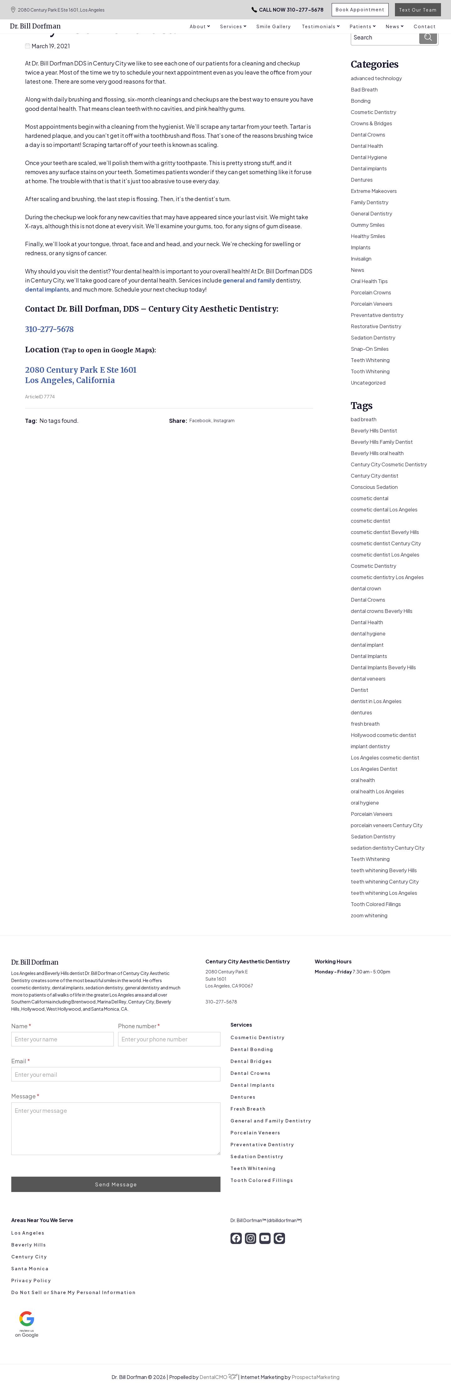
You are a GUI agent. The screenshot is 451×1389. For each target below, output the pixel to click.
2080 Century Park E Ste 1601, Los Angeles (57, 10)
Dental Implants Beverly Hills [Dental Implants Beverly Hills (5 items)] (383, 667)
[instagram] (250, 1238)
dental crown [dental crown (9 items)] (366, 588)
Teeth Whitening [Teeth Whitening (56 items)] (370, 859)
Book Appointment (359, 10)
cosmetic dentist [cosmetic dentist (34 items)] (370, 520)
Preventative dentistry (377, 315)
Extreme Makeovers (374, 191)
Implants (361, 247)
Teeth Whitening (370, 360)
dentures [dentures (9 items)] (361, 712)
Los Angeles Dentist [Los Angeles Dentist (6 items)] (374, 768)
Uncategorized (368, 382)
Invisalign (361, 258)
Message (25, 1096)
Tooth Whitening (370, 371)
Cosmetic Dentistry (373, 112)
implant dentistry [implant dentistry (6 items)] (370, 746)
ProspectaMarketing (316, 1377)
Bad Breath (364, 89)
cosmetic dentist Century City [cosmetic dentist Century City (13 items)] (386, 543)
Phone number (139, 1025)
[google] (279, 1238)
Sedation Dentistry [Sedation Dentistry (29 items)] (373, 836)
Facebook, (201, 420)
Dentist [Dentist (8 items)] (359, 690)
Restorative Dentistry (376, 326)
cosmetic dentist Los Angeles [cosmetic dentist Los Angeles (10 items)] (385, 554)
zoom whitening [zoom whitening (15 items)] (369, 915)
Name (21, 1025)
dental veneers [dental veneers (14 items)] (368, 678)
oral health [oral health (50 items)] (363, 780)
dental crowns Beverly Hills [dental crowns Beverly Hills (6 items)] (381, 611)
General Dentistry (371, 213)
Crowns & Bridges (371, 123)
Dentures (362, 179)
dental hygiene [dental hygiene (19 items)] (368, 633)
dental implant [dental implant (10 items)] (367, 644)
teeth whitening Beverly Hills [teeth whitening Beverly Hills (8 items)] (384, 870)
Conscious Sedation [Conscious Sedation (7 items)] (374, 487)
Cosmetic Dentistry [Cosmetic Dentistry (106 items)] (373, 565)
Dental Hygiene (369, 157)
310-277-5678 (277, 9)
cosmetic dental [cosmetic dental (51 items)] (369, 498)
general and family (249, 280)
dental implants (47, 289)
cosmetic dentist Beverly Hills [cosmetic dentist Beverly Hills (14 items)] (385, 532)
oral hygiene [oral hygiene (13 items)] (365, 802)
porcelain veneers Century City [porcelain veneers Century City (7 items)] (386, 825)
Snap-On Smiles (370, 348)
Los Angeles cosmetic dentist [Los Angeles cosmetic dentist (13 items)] (385, 757)
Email (20, 1061)
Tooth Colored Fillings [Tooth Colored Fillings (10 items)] (376, 904)
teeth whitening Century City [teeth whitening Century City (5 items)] (385, 881)
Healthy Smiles (368, 236)
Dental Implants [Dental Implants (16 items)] (369, 656)
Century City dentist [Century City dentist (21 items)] (374, 475)
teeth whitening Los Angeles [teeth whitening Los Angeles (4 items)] (384, 892)
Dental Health (367, 146)
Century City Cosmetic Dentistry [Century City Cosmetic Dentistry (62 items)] (389, 464)
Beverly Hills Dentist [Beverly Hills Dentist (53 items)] (374, 430)
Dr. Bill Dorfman (35, 26)
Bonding (361, 100)
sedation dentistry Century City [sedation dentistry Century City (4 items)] (387, 847)
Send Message (116, 1184)
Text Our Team (418, 10)
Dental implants (369, 168)
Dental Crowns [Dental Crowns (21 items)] (368, 599)
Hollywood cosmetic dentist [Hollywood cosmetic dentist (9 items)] (383, 735)
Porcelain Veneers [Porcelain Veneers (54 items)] (371, 814)
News (357, 270)
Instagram (224, 420)
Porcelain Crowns (371, 292)
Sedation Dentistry (373, 337)
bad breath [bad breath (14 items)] (363, 419)
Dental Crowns (368, 134)
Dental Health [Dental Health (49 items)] (367, 622)
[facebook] (236, 1238)
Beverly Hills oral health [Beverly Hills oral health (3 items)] (377, 453)
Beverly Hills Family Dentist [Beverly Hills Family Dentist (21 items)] (382, 441)
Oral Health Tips (369, 281)
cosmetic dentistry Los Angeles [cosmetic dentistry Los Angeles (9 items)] (387, 577)
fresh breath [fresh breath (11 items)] (365, 723)
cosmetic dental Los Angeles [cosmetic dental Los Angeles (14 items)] (384, 509)
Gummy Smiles (368, 224)
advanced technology (376, 78)
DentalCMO (219, 1377)
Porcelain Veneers (371, 303)
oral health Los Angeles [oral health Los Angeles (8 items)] (377, 791)
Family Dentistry (369, 202)
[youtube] (265, 1238)
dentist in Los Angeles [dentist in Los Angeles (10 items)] (376, 701)
